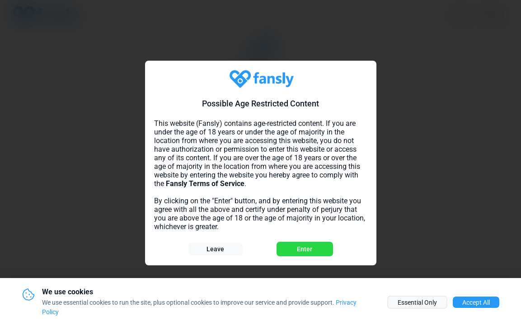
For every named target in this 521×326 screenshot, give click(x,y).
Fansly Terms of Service (205, 183)
